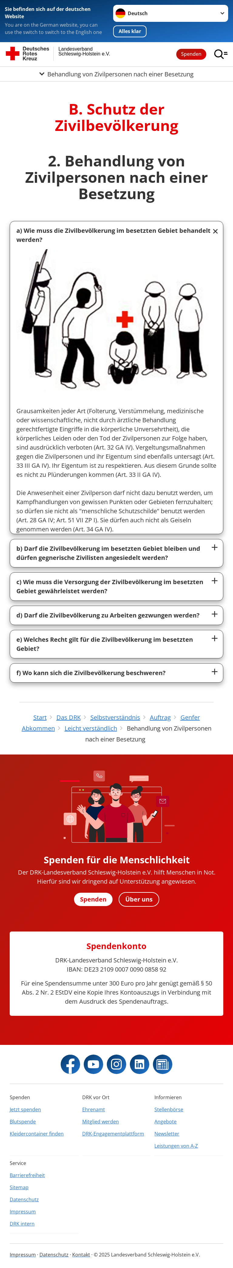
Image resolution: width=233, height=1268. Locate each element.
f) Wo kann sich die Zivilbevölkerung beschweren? (91, 673)
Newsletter (166, 1133)
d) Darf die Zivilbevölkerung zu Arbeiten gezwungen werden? (108, 615)
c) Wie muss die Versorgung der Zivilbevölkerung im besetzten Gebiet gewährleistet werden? (109, 586)
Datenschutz (24, 1199)
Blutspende (23, 1121)
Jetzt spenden (25, 1109)
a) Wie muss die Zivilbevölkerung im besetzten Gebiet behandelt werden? (113, 235)
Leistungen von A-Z (176, 1146)
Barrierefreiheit (27, 1175)
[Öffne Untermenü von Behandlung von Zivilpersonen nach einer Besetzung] (116, 74)
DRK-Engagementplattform (113, 1133)
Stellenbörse (168, 1109)
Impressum (23, 1211)
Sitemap (19, 1187)
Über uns (139, 899)
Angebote (165, 1121)
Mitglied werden (100, 1121)
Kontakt (81, 1254)
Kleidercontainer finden (37, 1133)
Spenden (191, 54)
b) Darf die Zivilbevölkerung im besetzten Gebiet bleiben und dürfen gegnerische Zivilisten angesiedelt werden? (108, 553)
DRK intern (22, 1223)
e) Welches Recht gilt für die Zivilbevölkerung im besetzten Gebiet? (104, 644)
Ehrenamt (93, 1109)
